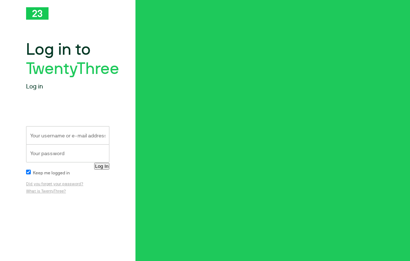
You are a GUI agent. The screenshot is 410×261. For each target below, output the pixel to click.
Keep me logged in (48, 172)
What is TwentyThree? (46, 191)
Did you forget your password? (54, 184)
